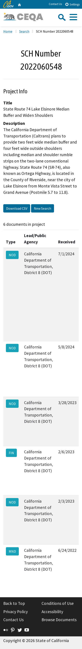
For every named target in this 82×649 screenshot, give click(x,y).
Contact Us (55, 4)
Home (7, 31)
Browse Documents (59, 619)
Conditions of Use (58, 603)
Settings (72, 4)
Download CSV (16, 208)
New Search (42, 208)
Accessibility (52, 611)
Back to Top (14, 603)
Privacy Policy (15, 611)
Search (24, 31)
